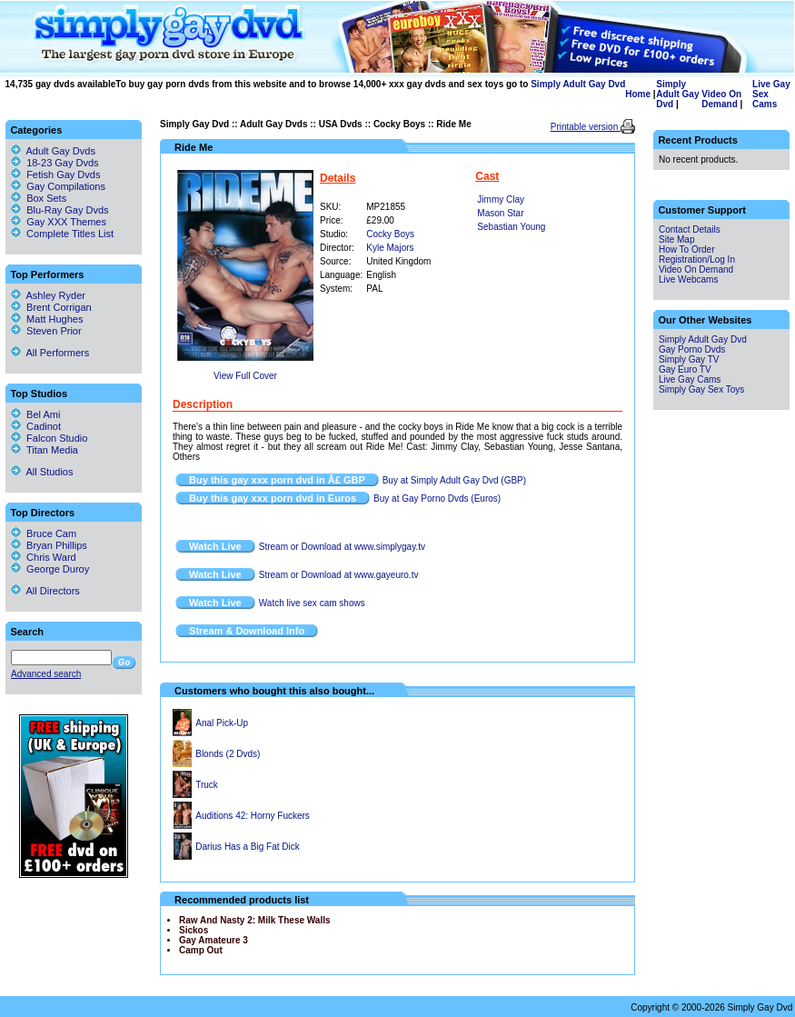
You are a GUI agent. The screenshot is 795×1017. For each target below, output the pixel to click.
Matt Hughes (47, 319)
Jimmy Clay (500, 199)
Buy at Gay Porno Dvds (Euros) (437, 499)
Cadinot (36, 426)
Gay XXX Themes (66, 221)
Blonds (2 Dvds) (227, 754)
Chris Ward (43, 557)
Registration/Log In (697, 259)
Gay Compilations (65, 186)
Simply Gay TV (689, 359)
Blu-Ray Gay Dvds (67, 209)
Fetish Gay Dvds (63, 174)
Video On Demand (721, 99)
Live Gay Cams (689, 379)
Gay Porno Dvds (692, 349)
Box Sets (46, 198)
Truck (206, 785)
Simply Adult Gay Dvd (578, 84)
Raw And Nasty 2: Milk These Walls (255, 920)
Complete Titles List (62, 233)
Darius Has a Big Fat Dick (247, 847)
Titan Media (44, 449)
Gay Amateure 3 (213, 940)
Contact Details (689, 229)
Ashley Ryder (48, 295)
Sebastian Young (511, 227)
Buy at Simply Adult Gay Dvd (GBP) (454, 480)
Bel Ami (35, 414)
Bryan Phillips (49, 545)
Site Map (676, 239)
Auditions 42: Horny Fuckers (252, 816)
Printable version (586, 127)
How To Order (687, 249)
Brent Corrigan (51, 307)
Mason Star (500, 213)
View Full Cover (245, 376)
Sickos (193, 930)
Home (638, 94)
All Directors (45, 590)
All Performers (50, 352)
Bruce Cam (43, 533)
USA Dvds (341, 124)
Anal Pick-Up (221, 723)
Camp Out (201, 950)
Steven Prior (46, 330)
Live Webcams (688, 279)
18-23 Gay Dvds (62, 162)
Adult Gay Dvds (273, 124)
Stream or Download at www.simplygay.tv (342, 547)
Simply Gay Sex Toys (701, 389)
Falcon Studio (49, 438)
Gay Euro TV (685, 369)
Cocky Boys (399, 124)
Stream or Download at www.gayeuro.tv (339, 575)
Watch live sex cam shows (312, 603)
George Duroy (50, 568)
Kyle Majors (389, 248)
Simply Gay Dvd (194, 124)
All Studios (42, 471)
